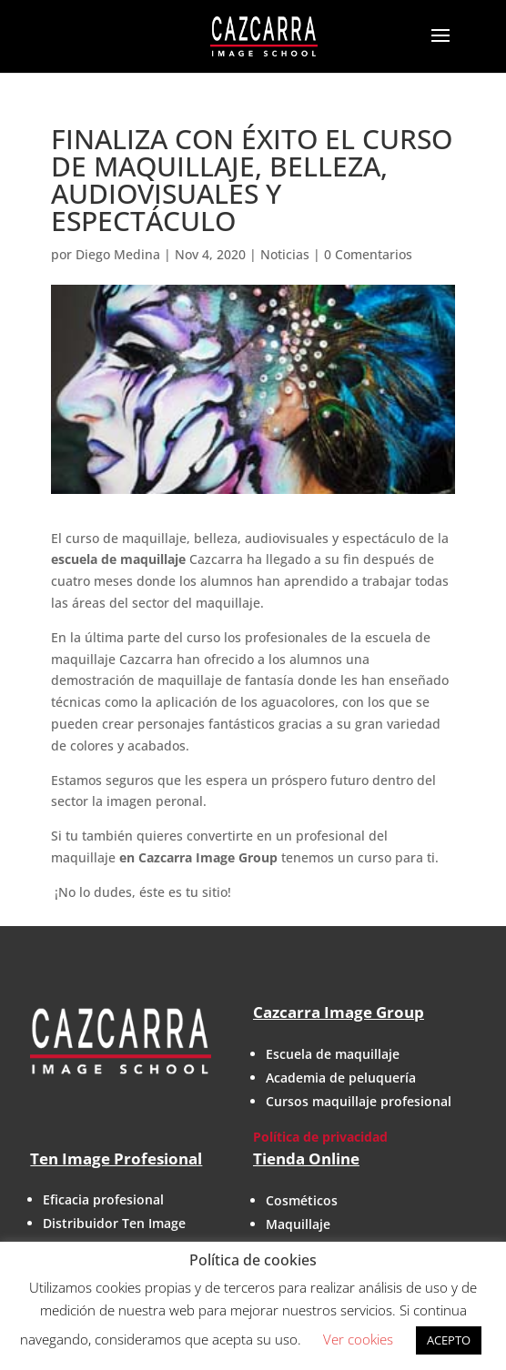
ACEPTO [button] (449, 1340)
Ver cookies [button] (358, 1339)
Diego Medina (118, 254)
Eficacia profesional (103, 1199)
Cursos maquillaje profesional (358, 1101)
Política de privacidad (320, 1136)
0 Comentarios (368, 254)
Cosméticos (302, 1200)
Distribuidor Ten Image (114, 1223)
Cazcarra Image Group (338, 1012)
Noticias (284, 254)
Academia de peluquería (341, 1077)
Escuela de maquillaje (333, 1054)
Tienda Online (306, 1158)
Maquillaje (298, 1224)
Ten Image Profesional (116, 1158)
